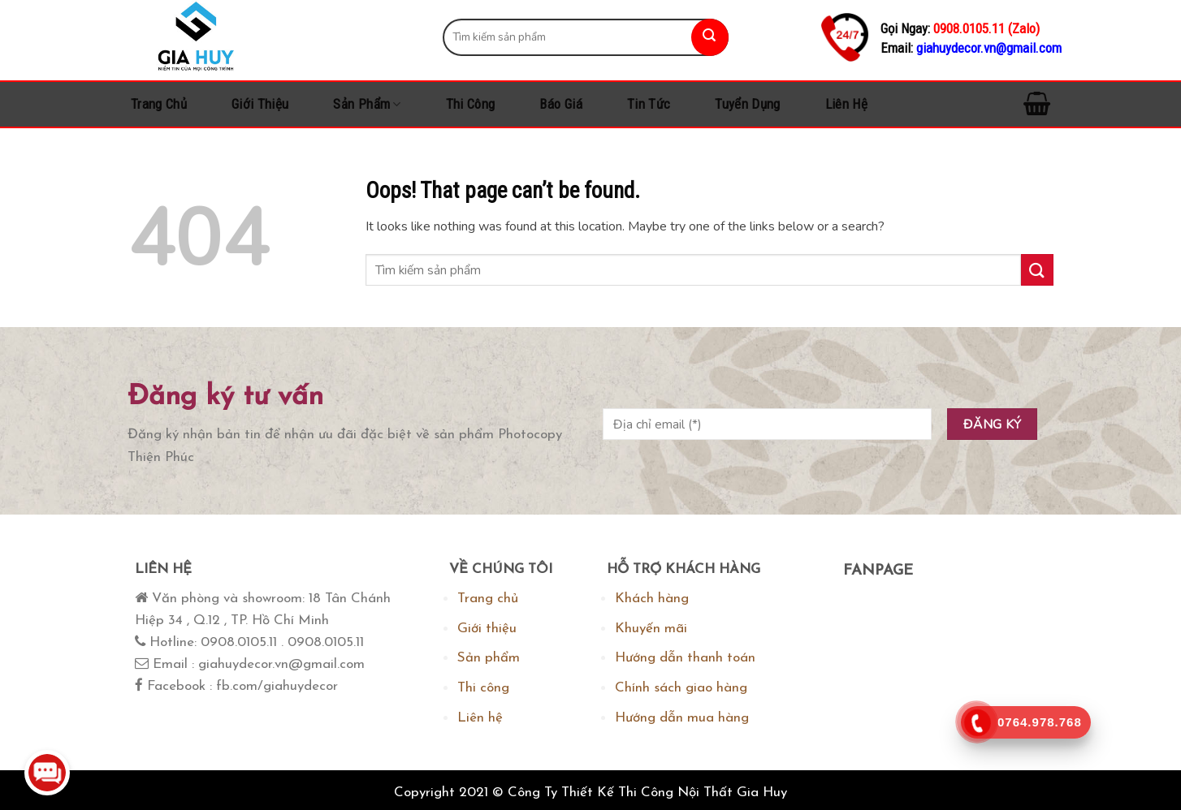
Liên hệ (846, 104)
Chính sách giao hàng (681, 688)
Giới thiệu (259, 104)
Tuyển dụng (747, 104)
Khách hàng (652, 598)
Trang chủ (159, 104)
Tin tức (648, 104)
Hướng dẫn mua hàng (682, 718)
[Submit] (710, 37)
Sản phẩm (366, 104)
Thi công (470, 104)
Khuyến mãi (651, 629)
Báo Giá (560, 104)
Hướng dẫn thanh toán (685, 658)
